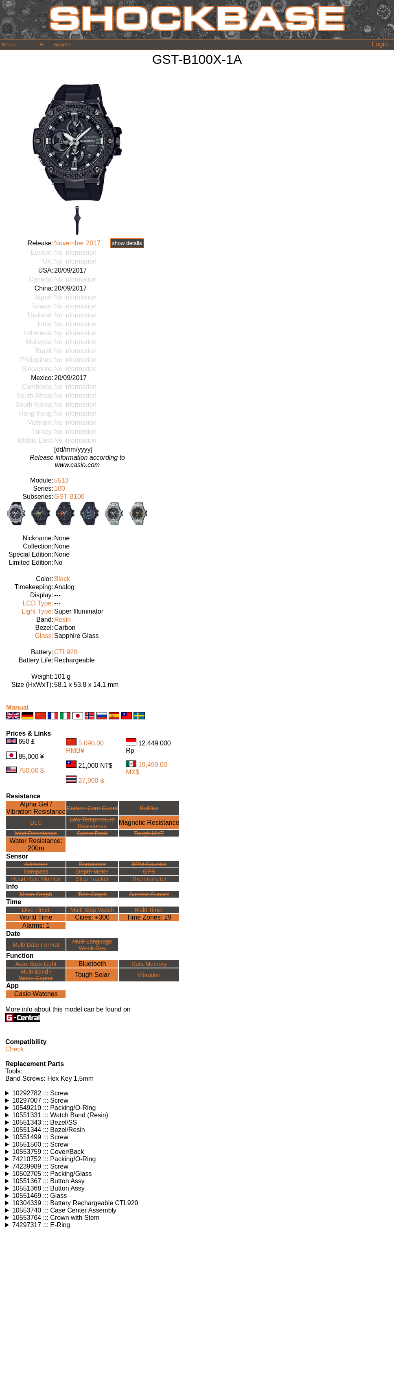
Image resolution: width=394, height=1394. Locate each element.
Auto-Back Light (36, 964)
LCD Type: (38, 603)
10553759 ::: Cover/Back (48, 1151)
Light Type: (37, 611)
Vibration (149, 975)
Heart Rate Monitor (36, 879)
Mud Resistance (36, 833)
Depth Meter (92, 871)
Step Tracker (92, 879)
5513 (61, 480)
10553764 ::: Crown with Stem (55, 1217)
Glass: (44, 635)
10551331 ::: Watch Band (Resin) (60, 1115)
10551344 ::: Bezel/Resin (48, 1129)
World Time (36, 917)
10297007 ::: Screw (40, 1100)
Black (62, 578)
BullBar (149, 808)
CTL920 (65, 652)
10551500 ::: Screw (40, 1144)
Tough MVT (149, 833)
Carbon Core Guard (92, 808)
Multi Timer (149, 910)
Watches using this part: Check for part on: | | (197, 1093)
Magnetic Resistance (149, 822)
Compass (36, 871)
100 (59, 488)
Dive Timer (36, 910)
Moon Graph (36, 894)
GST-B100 (69, 496)
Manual (17, 707)
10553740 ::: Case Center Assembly (64, 1210)
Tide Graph (92, 894)
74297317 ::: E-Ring (41, 1224)
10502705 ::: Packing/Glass (52, 1173)
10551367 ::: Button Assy (48, 1181)
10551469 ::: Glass (39, 1195)
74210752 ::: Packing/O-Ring (54, 1159)
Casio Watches (36, 993)
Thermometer (148, 879)
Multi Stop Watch (92, 910)
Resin (62, 619)
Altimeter (36, 864)
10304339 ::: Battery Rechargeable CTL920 (75, 1203)
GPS (149, 871)
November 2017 (77, 243)
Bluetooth (92, 963)
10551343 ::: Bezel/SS (44, 1122)
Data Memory (148, 964)
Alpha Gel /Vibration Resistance (36, 808)
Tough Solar (92, 974)
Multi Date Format (36, 945)
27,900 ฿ (91, 780)
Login (380, 44)
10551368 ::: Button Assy (48, 1188)
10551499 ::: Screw (40, 1137)
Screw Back (92, 833)
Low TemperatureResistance (92, 822)
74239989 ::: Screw (40, 1166)
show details (127, 243)
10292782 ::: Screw (40, 1093)
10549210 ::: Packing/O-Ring (54, 1107)
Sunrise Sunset (149, 894)
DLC (36, 822)
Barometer (92, 864)
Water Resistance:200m (35, 844)
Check (14, 1049)
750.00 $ (31, 770)
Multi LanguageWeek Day (92, 944)
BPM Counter (148, 864)
